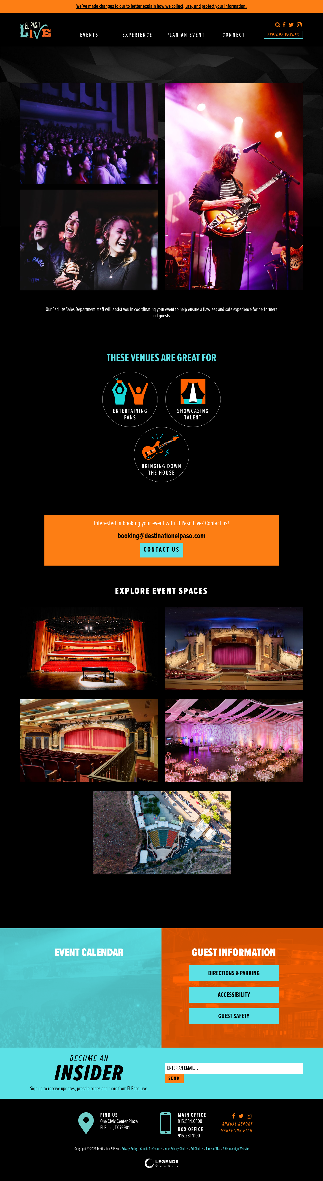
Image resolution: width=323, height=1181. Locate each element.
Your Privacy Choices (176, 1149)
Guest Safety (233, 1016)
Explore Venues (283, 35)
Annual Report (237, 1124)
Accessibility (234, 995)
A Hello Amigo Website (236, 1149)
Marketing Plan (237, 1131)
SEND (174, 1078)
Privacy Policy (129, 1149)
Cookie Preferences (151, 1149)
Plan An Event (185, 35)
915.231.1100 (189, 1136)
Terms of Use (213, 1149)
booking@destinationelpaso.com (161, 536)
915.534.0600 (190, 1121)
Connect (234, 35)
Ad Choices (197, 1149)
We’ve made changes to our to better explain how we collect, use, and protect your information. (161, 6)
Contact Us (162, 550)
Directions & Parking (234, 973)
